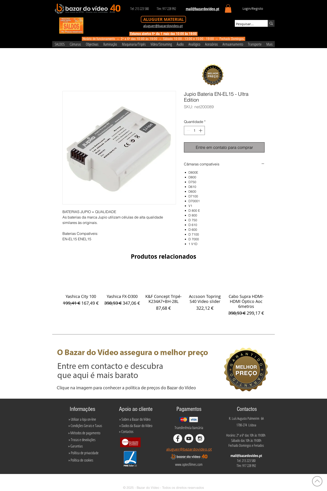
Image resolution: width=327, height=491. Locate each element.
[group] (163, 292)
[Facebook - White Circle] (177, 438)
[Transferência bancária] (189, 428)
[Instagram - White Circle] (200, 438)
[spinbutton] (194, 130)
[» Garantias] (75, 446)
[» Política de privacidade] (83, 453)
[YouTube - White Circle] (188, 438)
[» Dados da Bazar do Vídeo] (135, 425)
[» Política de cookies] (80, 460)
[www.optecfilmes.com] (188, 464)
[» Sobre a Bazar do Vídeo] (135, 419)
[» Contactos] (126, 431)
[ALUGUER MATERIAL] (163, 19)
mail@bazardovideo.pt (246, 455)
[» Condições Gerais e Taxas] (85, 425)
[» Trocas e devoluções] (82, 440)
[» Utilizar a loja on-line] (82, 419)
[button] (228, 8)
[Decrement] (188, 130)
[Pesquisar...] (247, 24)
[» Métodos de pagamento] (84, 433)
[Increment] (201, 130)
